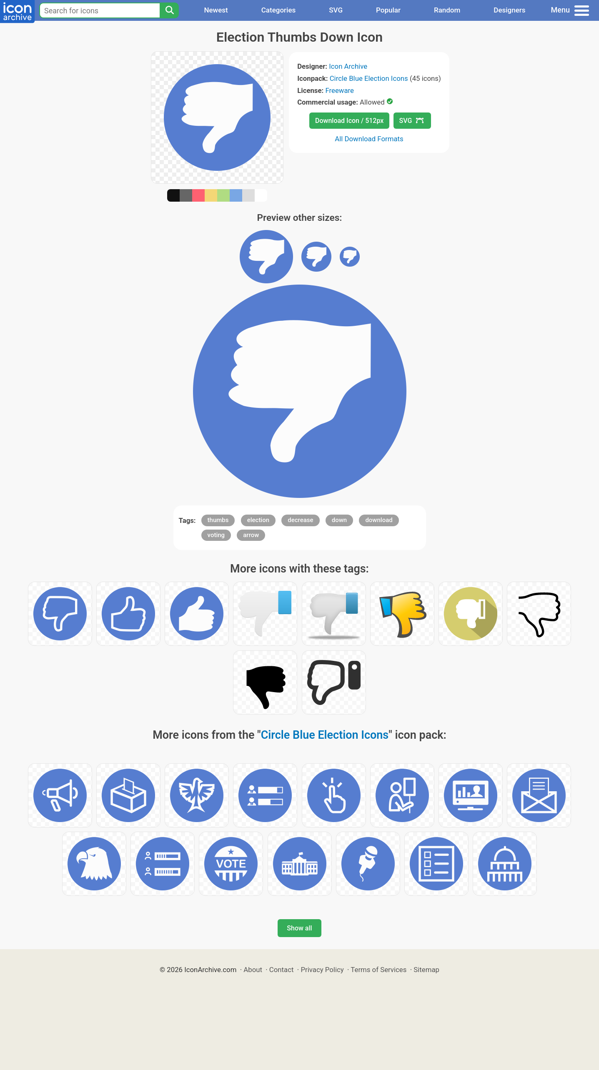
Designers (509, 10)
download (378, 520)
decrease (300, 520)
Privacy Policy (322, 969)
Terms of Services (378, 969)
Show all (299, 928)
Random (447, 10)
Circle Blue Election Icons (369, 78)
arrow (251, 535)
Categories (278, 10)
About (252, 969)
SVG (336, 10)
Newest (216, 10)
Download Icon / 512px (349, 121)
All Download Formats (369, 139)
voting (216, 535)
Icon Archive (348, 66)
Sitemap (426, 969)
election (258, 520)
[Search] (169, 10)
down (339, 520)
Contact (281, 969)
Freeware (339, 90)
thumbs (218, 520)
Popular (388, 10)
